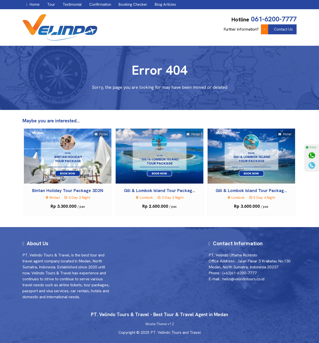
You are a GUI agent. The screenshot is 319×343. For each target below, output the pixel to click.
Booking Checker (133, 4)
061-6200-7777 (274, 19)
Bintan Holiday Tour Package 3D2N (67, 190)
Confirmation (100, 4)
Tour (51, 4)
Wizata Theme (156, 324)
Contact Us (277, 29)
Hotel (101, 134)
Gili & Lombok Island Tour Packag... (159, 190)
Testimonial (72, 4)
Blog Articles (165, 4)
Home (33, 4)
